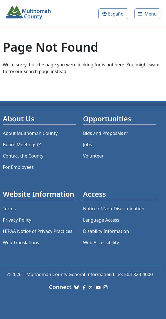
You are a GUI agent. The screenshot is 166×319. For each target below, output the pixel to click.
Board (22, 144)
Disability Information (106, 231)
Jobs (87, 144)
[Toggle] (147, 13)
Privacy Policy (17, 220)
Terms (9, 209)
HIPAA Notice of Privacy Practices (37, 231)
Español (116, 14)
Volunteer (93, 156)
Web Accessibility (101, 242)
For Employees (18, 167)
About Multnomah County (30, 133)
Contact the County (23, 156)
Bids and (106, 133)
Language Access (101, 220)
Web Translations (21, 242)
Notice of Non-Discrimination (113, 209)
